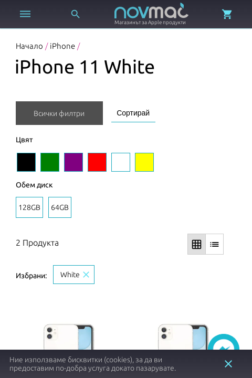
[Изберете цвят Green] (49, 162)
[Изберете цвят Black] (26, 162)
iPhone (62, 45)
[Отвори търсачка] (76, 14)
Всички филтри (59, 113)
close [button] (228, 364)
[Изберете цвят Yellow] (144, 162)
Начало (29, 45)
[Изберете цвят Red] (97, 162)
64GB (60, 207)
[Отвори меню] (25, 14)
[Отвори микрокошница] (227, 14)
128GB (29, 207)
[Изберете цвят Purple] (73, 162)
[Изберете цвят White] (120, 162)
